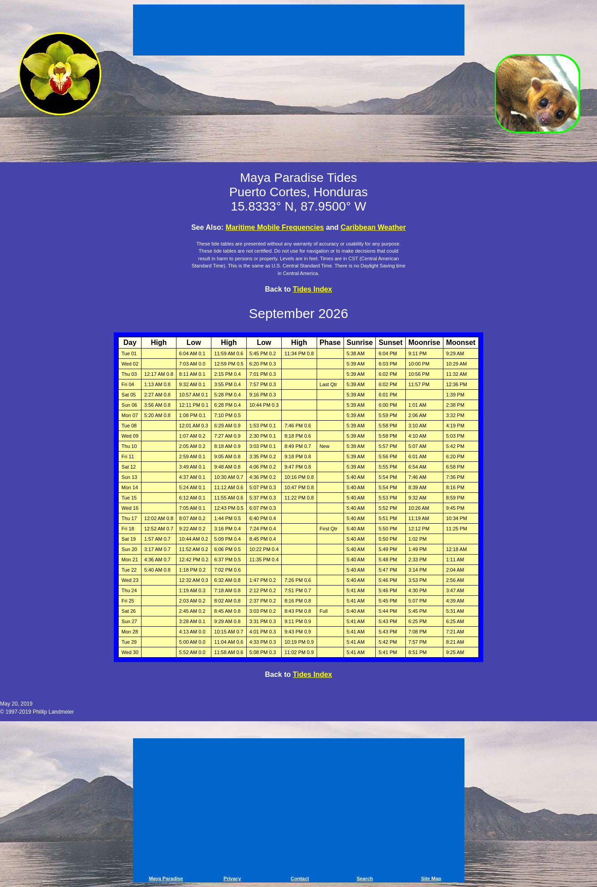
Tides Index (312, 289)
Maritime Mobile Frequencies (275, 227)
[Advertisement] (299, 31)
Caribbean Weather (373, 227)
